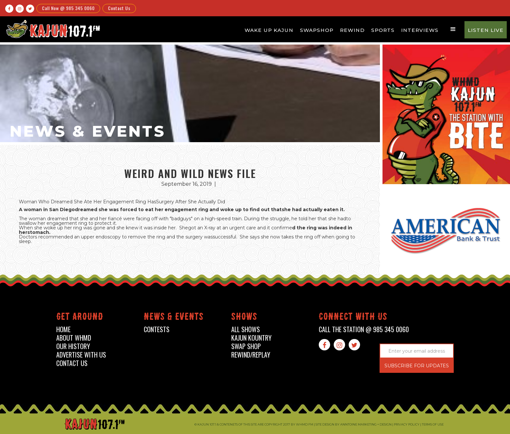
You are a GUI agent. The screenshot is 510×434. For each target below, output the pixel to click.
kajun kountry (251, 337)
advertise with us (81, 354)
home (63, 329)
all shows (245, 329)
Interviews (419, 30)
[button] (453, 29)
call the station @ (364, 329)
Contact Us (119, 8)
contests (156, 329)
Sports (383, 30)
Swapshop (316, 30)
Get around (79, 317)
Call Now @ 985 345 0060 (68, 8)
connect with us (353, 317)
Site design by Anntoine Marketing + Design (353, 424)
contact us (71, 363)
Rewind (352, 30)
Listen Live (485, 30)
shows (244, 317)
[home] (52, 29)
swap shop (246, 346)
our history (73, 346)
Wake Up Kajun (269, 30)
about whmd (73, 337)
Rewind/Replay (250, 354)
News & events (174, 317)
